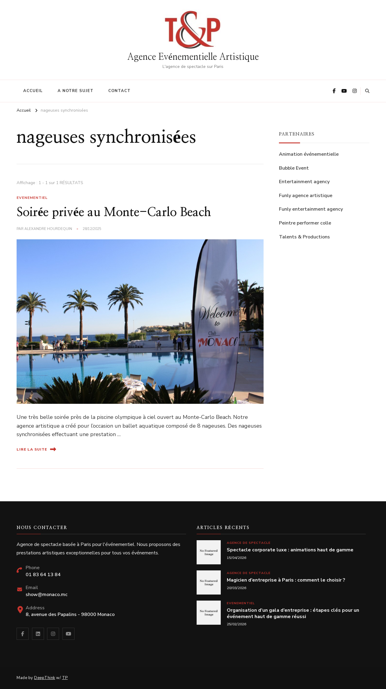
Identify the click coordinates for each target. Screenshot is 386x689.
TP (65, 678)
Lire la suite (36, 449)
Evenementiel (32, 197)
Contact (119, 91)
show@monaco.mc (47, 594)
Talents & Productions (304, 237)
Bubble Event (294, 168)
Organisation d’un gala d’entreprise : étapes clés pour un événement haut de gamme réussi (293, 613)
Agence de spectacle (249, 543)
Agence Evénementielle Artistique (192, 57)
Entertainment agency (304, 181)
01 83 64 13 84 (43, 574)
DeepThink (44, 678)
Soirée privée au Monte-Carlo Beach (114, 212)
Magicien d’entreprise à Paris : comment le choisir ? (286, 580)
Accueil (33, 91)
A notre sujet (75, 91)
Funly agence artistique (305, 195)
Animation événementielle (309, 154)
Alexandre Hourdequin (48, 228)
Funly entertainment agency (311, 209)
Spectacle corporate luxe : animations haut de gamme (290, 550)
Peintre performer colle (305, 223)
